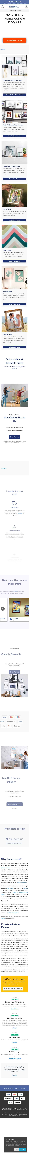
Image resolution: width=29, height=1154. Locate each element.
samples (26, 893)
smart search (9, 893)
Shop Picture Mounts (14, 261)
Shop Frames (14, 442)
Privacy (5, 1088)
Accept (22, 1149)
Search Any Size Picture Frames (14, 95)
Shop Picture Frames (14, 40)
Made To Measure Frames (14, 136)
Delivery (17, 1088)
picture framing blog (13, 918)
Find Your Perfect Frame (13, 994)
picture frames (5, 873)
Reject (16, 1149)
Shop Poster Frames (14, 304)
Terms (11, 1088)
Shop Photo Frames (14, 220)
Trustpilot (2, 49)
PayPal (3, 923)
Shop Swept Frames (14, 347)
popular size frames (22, 888)
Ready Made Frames (14, 179)
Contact (23, 1088)
